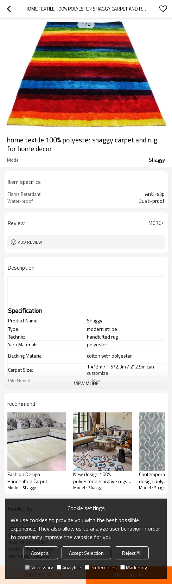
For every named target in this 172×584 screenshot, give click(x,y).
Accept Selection (86, 553)
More (154, 222)
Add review (30, 242)
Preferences (101, 567)
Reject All (131, 553)
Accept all (41, 553)
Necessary (39, 567)
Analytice (69, 567)
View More (86, 383)
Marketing (133, 567)
